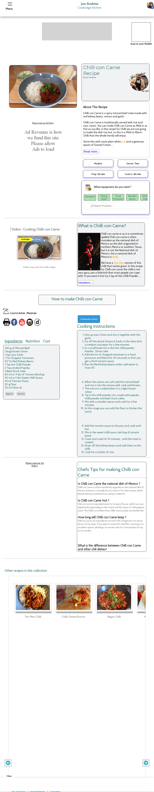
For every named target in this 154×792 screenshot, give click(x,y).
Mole (115, 256)
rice (123, 141)
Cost (46, 341)
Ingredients (14, 341)
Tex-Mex (119, 262)
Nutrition (33, 341)
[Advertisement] (77, 31)
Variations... (86, 282)
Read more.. (91, 151)
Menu (9, 8)
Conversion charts (89, 319)
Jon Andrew (89, 3)
